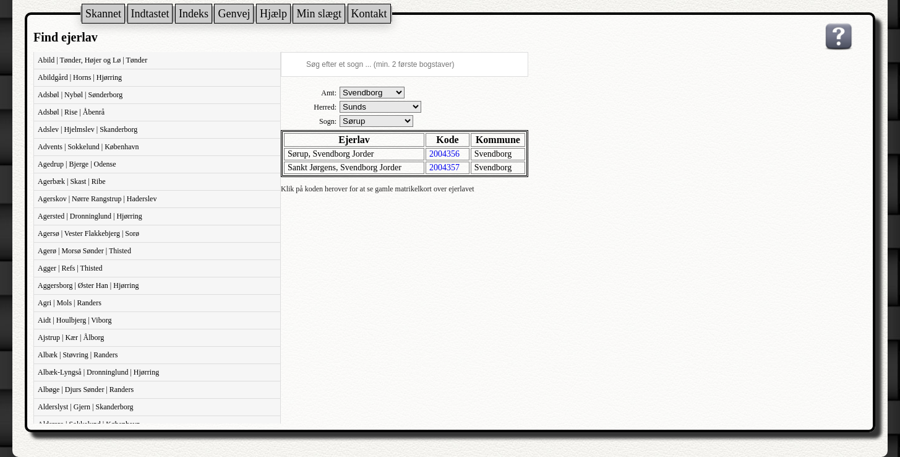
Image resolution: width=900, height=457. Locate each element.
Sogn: (327, 121)
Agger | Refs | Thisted (70, 268)
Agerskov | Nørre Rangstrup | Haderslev (97, 198)
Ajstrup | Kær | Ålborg (71, 337)
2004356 (444, 154)
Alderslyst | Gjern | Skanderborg (86, 407)
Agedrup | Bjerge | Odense (77, 164)
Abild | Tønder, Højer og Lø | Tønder (92, 60)
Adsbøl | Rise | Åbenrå (71, 112)
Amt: (328, 93)
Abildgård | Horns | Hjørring (80, 77)
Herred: (325, 107)
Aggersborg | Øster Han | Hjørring (88, 285)
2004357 (444, 167)
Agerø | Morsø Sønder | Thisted (84, 250)
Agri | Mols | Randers (69, 302)
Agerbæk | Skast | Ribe (71, 181)
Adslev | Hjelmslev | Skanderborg (87, 129)
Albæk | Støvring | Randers (78, 354)
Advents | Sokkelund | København (88, 146)
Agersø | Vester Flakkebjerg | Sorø (88, 233)
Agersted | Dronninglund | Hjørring (90, 216)
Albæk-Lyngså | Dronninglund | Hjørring (98, 372)
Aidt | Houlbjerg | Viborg (74, 320)
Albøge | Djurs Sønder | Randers (86, 389)
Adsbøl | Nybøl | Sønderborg (80, 94)
